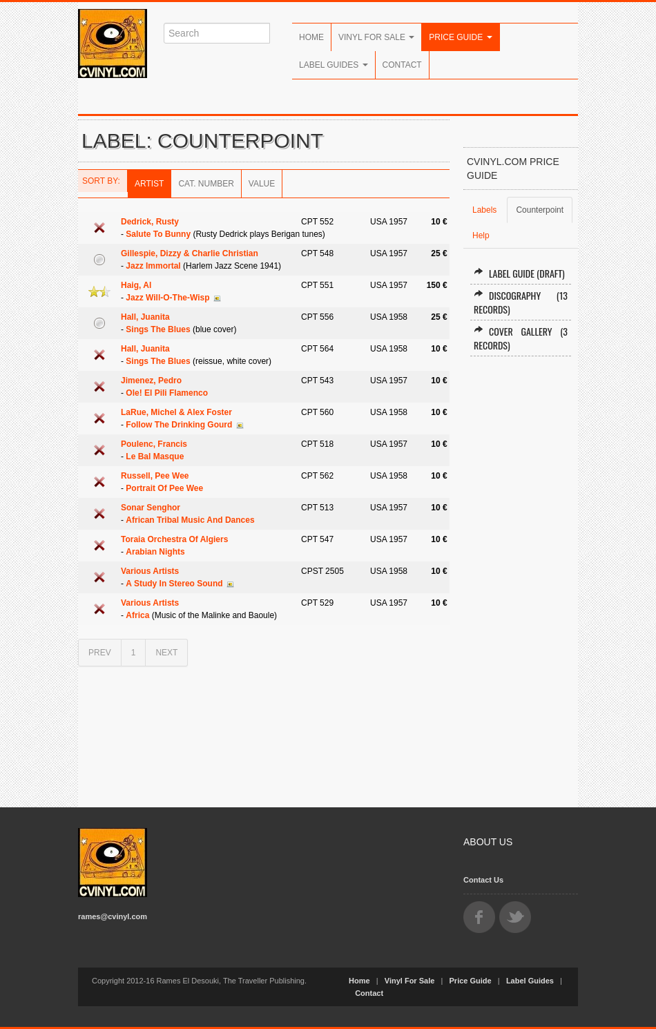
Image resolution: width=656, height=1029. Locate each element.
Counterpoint (539, 210)
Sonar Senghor (150, 507)
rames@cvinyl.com (112, 916)
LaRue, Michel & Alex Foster (176, 412)
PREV (99, 652)
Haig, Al (136, 285)
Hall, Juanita (145, 317)
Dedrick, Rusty (150, 222)
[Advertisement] (520, 576)
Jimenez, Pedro (151, 380)
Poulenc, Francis (154, 444)
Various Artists (150, 571)
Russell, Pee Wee (155, 476)
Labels (484, 210)
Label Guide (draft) (519, 273)
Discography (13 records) (521, 302)
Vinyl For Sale (376, 37)
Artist (149, 184)
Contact (402, 65)
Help (481, 235)
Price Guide (460, 37)
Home (311, 37)
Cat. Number (205, 184)
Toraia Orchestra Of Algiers (174, 539)
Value (262, 184)
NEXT (166, 652)
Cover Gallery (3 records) (521, 338)
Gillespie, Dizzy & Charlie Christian (189, 253)
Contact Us (483, 880)
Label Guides (333, 65)
